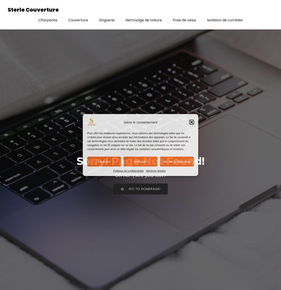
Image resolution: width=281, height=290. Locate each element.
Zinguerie (107, 20)
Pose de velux (184, 20)
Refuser (140, 161)
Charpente (47, 20)
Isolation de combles (225, 20)
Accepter (104, 161)
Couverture (78, 20)
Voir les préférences (176, 161)
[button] (191, 122)
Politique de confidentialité (128, 170)
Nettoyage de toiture (144, 20)
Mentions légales (156, 170)
